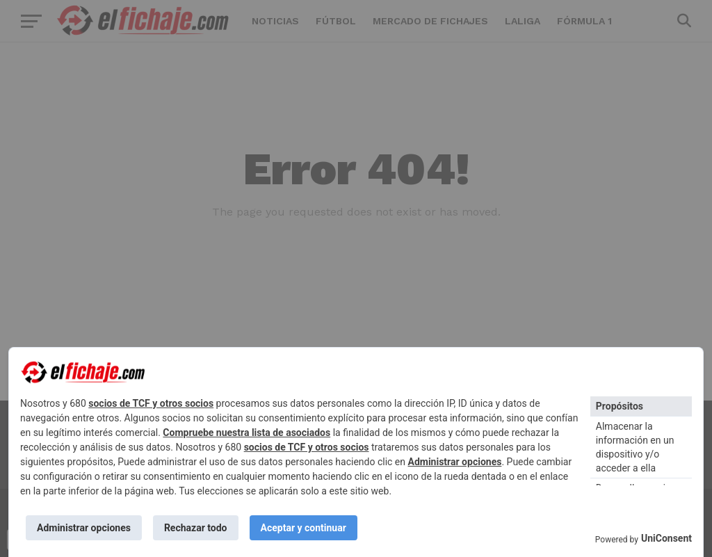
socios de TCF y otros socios (150, 403)
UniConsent (666, 538)
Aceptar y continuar (303, 527)
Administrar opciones (455, 461)
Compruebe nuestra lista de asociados (246, 432)
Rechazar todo (195, 527)
